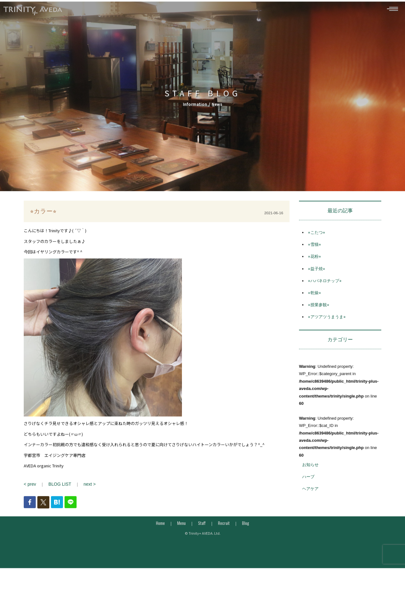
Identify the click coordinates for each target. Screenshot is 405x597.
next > (86, 492)
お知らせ (310, 473)
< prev (29, 492)
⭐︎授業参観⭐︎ (318, 313)
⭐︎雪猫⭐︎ (314, 253)
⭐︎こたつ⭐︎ (316, 241)
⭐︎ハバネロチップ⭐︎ (325, 289)
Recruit (224, 531)
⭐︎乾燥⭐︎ (314, 301)
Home (160, 531)
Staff (202, 531)
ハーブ (308, 485)
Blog (245, 531)
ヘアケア (310, 497)
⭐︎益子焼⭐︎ (316, 277)
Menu (181, 531)
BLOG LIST (58, 492)
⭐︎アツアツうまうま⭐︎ (327, 325)
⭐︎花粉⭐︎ (314, 265)
